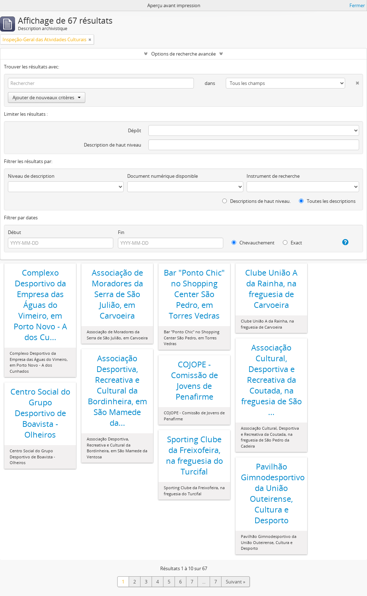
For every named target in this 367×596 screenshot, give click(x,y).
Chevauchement (253, 242)
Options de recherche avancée (183, 54)
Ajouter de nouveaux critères (47, 97)
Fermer (357, 5)
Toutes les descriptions (327, 201)
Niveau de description (31, 176)
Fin (121, 232)
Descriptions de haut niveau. (256, 201)
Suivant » (235, 581)
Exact (292, 242)
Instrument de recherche (273, 176)
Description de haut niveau (112, 145)
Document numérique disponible (162, 176)
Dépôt (134, 130)
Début (14, 232)
